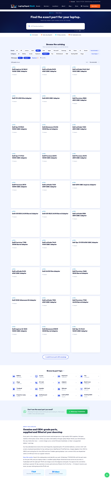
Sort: (87, 62)
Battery (24, 53)
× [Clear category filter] (29, 58)
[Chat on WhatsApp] (107, 475)
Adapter (45, 53)
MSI (70, 50)
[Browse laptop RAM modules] (67, 396)
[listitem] (25, 79)
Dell (38, 50)
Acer (32, 50)
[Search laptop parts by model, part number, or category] (54, 26)
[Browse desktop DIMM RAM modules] (89, 396)
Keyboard (37, 53)
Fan (52, 53)
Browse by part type (55, 371)
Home (51, 13)
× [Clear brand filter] (21, 58)
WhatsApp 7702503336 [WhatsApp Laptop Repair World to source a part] (77, 411)
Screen (30, 53)
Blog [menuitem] (71, 6)
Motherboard (59, 53)
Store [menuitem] (76, 6)
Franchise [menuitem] (84, 6)
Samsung (63, 50)
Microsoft (56, 50)
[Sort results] (94, 62)
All (17, 50)
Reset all (35, 58)
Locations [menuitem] (55, 6)
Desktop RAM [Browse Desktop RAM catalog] (74, 53)
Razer (75, 50)
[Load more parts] (56, 357)
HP (21, 50)
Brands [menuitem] (38, 6)
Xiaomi (85, 50)
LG (80, 50)
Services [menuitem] (47, 6)
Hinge (82, 53)
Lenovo (27, 50)
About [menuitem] (64, 6)
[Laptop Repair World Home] (23, 6)
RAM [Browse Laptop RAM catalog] (67, 53)
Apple (49, 50)
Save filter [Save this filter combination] (43, 57)
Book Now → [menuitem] (95, 6)
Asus (44, 50)
